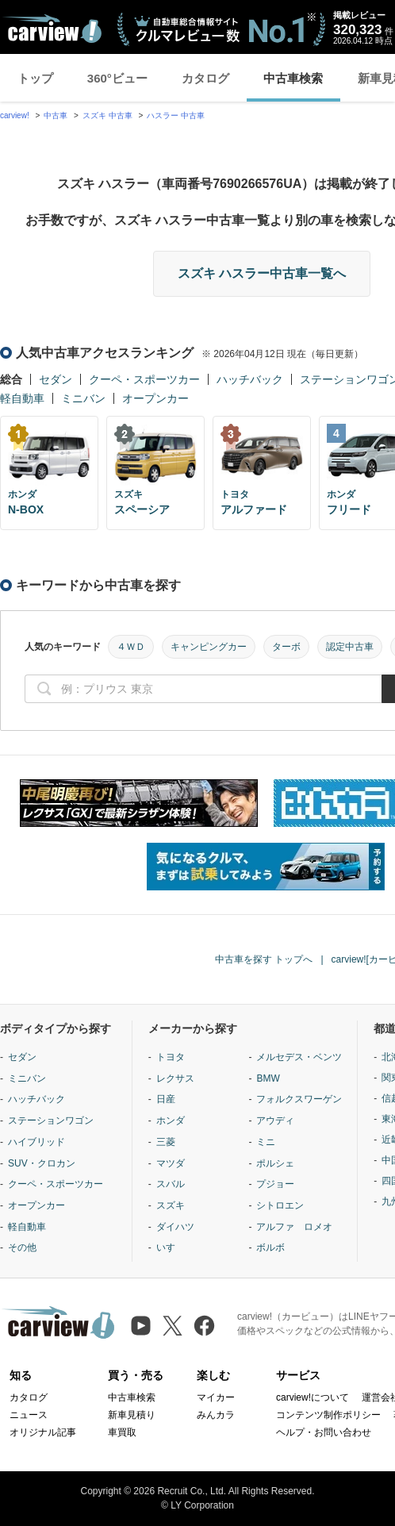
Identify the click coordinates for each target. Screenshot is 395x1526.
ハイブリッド (36, 1141)
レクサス (175, 1078)
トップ (35, 78)
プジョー (275, 1184)
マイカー (216, 1397)
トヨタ (170, 1057)
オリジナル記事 (43, 1432)
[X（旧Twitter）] (172, 1326)
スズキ (170, 1205)
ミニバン (83, 398)
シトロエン (280, 1205)
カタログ (205, 78)
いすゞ (170, 1247)
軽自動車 (22, 398)
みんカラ (216, 1414)
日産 (165, 1099)
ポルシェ (275, 1163)
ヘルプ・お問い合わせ (323, 1432)
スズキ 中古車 (107, 115)
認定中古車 (350, 646)
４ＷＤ (131, 646)
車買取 (122, 1432)
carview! (14, 115)
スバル (170, 1184)
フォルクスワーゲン (299, 1099)
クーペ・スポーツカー (144, 379)
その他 (22, 1247)
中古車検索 (293, 78)
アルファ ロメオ (294, 1226)
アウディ (275, 1120)
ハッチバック (250, 379)
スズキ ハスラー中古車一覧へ (262, 273)
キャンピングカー (209, 646)
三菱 (165, 1141)
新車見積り (131, 1414)
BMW (267, 1078)
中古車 (55, 115)
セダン (55, 379)
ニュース (29, 1414)
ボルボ (270, 1247)
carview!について (312, 1397)
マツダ (170, 1163)
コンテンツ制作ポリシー (328, 1414)
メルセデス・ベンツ (299, 1057)
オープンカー (155, 398)
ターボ (286, 646)
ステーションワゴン (51, 1120)
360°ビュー (117, 78)
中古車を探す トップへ (264, 959)
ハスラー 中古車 (176, 115)
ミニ (265, 1141)
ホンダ (170, 1120)
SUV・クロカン (41, 1163)
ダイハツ (175, 1226)
